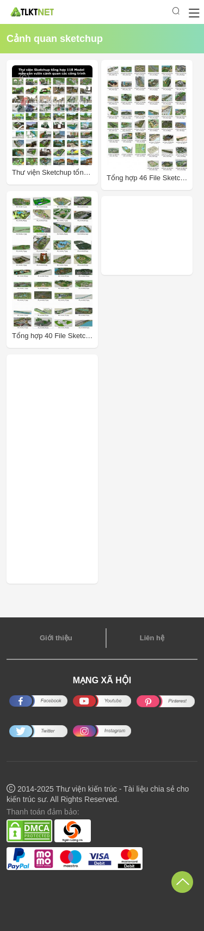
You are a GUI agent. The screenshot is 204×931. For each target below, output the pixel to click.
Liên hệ (152, 638)
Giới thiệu (56, 638)
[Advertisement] (155, 235)
